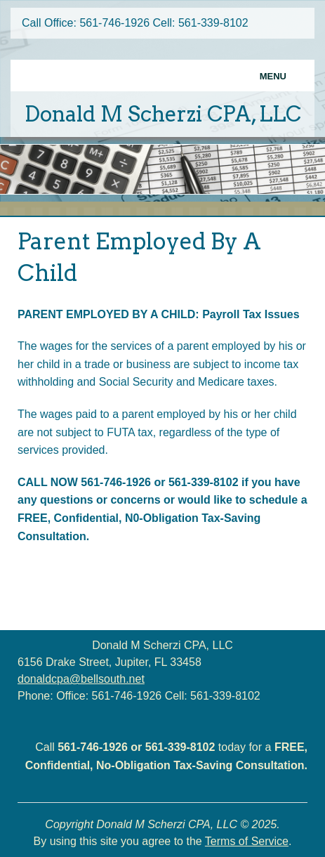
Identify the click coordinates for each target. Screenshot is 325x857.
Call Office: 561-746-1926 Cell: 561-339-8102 (135, 23)
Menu (273, 76)
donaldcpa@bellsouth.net (81, 679)
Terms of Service (246, 841)
